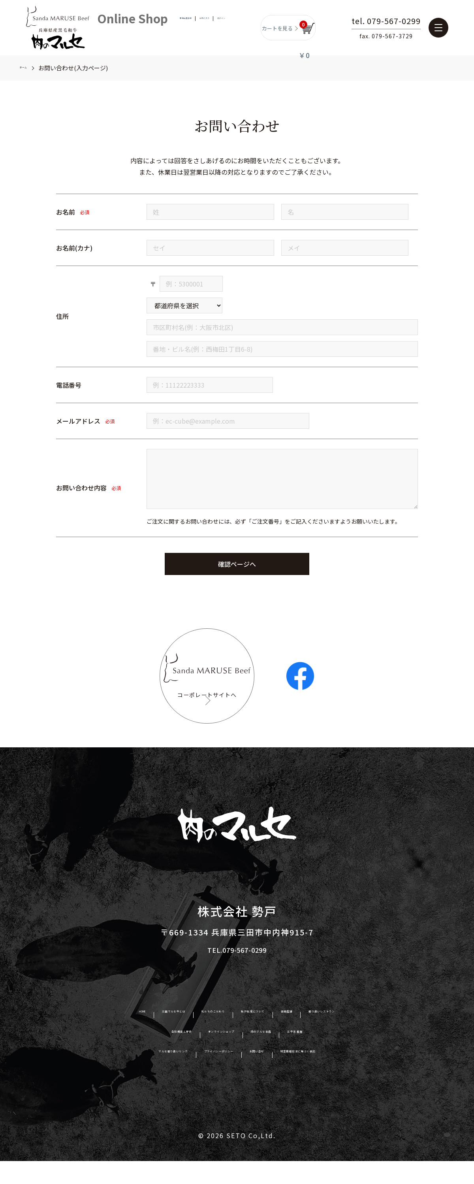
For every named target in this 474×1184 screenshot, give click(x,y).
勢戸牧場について (265, 1037)
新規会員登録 (172, 27)
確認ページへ (237, 564)
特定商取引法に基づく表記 (345, 1076)
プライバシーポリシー (205, 1076)
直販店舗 (321, 1037)
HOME (72, 1037)
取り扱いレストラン (381, 1037)
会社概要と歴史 (141, 1056)
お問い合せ (272, 1076)
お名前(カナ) (74, 248)
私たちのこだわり (195, 1037)
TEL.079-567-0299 (237, 973)
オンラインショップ (211, 1056)
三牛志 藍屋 (338, 1056)
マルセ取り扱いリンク (122, 1076)
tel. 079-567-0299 (405, 21)
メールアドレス (78, 421)
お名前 (65, 212)
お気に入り (206, 27)
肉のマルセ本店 (281, 1056)
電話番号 (68, 385)
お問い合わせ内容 (81, 487)
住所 (62, 316)
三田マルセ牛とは (125, 1037)
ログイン (235, 27)
